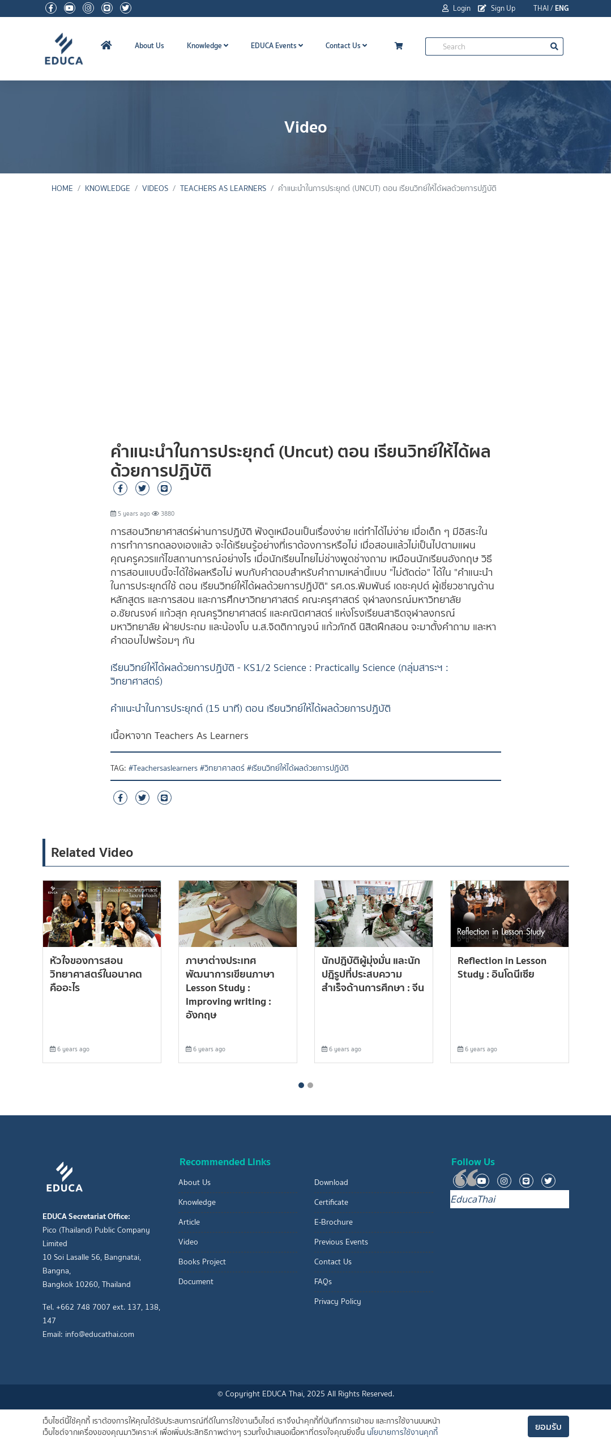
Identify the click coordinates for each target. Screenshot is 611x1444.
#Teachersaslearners (163, 768)
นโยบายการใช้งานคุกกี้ (402, 1432)
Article (189, 1222)
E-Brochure (333, 1222)
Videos (155, 188)
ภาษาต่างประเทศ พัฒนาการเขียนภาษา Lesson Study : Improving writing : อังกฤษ (230, 987)
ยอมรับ (548, 1426)
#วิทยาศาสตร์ (222, 768)
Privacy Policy (337, 1301)
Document (195, 1282)
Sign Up (496, 8)
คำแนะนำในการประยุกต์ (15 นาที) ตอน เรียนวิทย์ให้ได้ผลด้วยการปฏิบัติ (250, 708)
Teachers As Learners (223, 188)
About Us (149, 46)
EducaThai (472, 1199)
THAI (541, 8)
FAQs (323, 1282)
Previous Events (341, 1242)
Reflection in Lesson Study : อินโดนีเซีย (502, 967)
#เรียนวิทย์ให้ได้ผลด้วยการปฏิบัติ (298, 768)
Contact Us (346, 46)
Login (456, 8)
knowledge (107, 188)
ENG (562, 8)
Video (188, 1242)
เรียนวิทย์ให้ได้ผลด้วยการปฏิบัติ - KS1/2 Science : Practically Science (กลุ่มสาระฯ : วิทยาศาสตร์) (279, 674)
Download (331, 1182)
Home (62, 188)
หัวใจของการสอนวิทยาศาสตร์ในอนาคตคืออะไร (96, 974)
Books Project (202, 1262)
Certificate (331, 1202)
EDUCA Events (277, 46)
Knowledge (207, 46)
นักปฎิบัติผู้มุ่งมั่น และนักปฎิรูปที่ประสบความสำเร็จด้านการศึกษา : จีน (373, 974)
